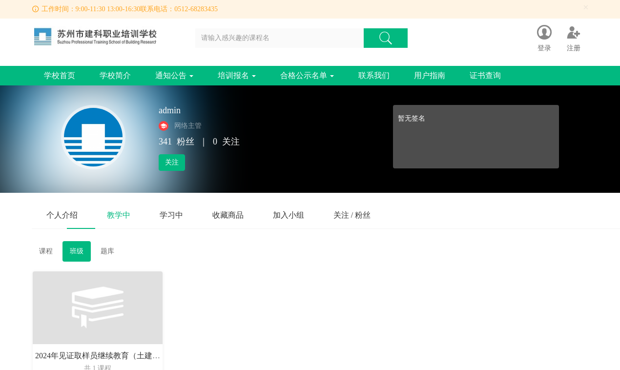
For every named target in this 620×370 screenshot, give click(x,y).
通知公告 (174, 75)
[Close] (586, 7)
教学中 (118, 215)
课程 (46, 251)
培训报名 (237, 75)
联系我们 (374, 75)
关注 (172, 162)
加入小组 (288, 215)
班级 (76, 251)
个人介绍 (62, 215)
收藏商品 (228, 215)
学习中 (171, 215)
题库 (107, 251)
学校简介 (115, 75)
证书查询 (485, 75)
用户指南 (429, 75)
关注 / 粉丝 (352, 215)
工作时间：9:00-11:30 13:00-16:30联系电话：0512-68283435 (129, 9)
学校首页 (59, 75)
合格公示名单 (307, 75)
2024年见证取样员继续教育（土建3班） (103, 355)
